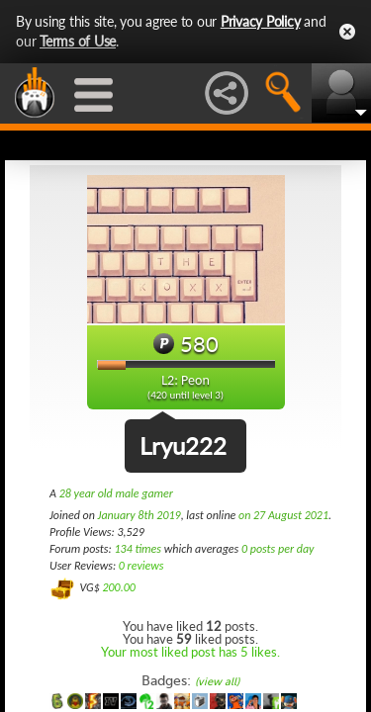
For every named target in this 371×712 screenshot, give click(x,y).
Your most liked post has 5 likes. (190, 652)
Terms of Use (78, 41)
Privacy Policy (261, 21)
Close (347, 32)
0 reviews (141, 566)
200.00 (118, 587)
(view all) (217, 681)
